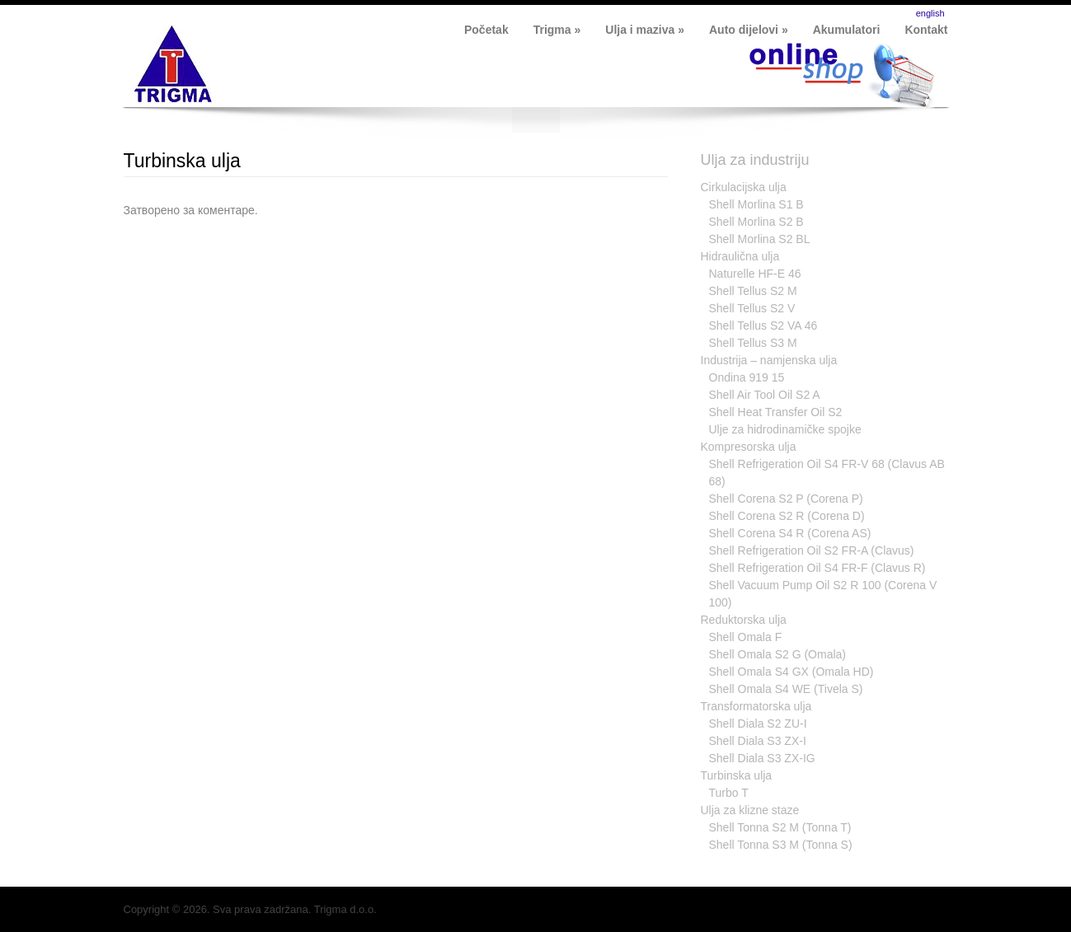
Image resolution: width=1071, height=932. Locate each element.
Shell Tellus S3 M (753, 342)
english (930, 13)
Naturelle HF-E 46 (755, 273)
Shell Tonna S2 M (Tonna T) (780, 827)
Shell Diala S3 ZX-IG (762, 758)
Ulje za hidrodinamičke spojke (785, 429)
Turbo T (729, 792)
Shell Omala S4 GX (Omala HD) (791, 671)
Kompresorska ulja (748, 446)
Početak (486, 29)
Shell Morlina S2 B (756, 221)
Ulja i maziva (644, 29)
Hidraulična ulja (740, 256)
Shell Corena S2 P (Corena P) (786, 498)
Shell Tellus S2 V (752, 308)
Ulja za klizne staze (750, 810)
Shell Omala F (745, 637)
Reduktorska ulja (744, 619)
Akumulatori (847, 29)
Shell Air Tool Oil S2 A (764, 394)
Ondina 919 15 (747, 377)
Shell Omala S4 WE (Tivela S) (786, 688)
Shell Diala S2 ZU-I (758, 723)
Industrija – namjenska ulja (769, 360)
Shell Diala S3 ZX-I (757, 740)
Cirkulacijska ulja (744, 187)
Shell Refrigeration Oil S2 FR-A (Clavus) (811, 550)
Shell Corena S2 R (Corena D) (787, 515)
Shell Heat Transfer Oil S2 (776, 412)
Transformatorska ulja (756, 706)
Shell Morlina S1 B (756, 204)
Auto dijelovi (748, 29)
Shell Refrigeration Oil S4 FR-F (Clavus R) (817, 567)
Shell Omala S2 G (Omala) (778, 654)
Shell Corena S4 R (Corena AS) (790, 533)
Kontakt (925, 29)
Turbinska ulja (182, 160)
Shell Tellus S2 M (753, 290)
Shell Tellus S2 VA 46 (763, 325)
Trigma (557, 29)
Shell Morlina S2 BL (759, 239)
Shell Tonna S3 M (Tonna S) (781, 844)
